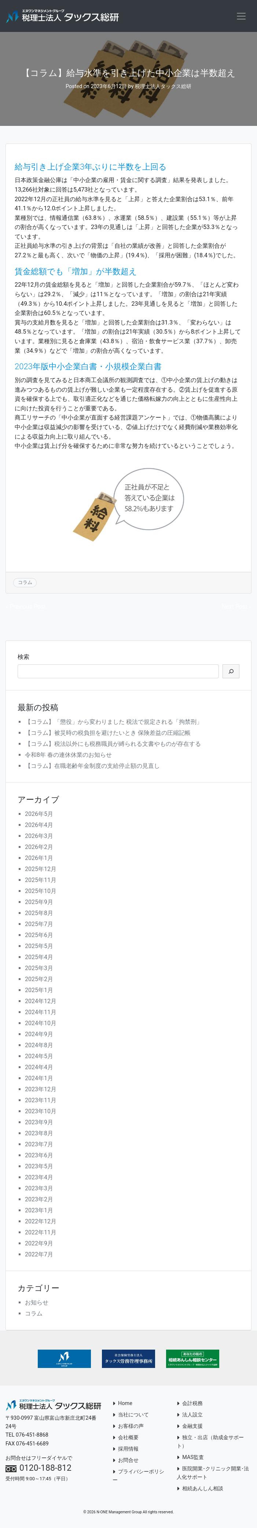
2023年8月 (39, 1134)
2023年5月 (39, 1167)
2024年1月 (39, 1079)
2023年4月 (39, 1178)
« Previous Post (25, 607)
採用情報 (126, 1450)
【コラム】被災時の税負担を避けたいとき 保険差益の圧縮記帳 (108, 733)
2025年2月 (39, 980)
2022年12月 (40, 1222)
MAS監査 (190, 1458)
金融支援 (190, 1427)
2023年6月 (39, 1156)
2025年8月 (39, 914)
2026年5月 (39, 815)
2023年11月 (40, 1101)
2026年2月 (39, 848)
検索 (23, 657)
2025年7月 (39, 925)
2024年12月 (40, 1002)
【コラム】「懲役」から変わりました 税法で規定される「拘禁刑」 (113, 722)
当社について (131, 1416)
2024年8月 (39, 1046)
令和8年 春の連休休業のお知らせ (68, 755)
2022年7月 (39, 1255)
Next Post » (237, 607)
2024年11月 (40, 1013)
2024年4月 (39, 1068)
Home (122, 1404)
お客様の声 (128, 1427)
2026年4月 (39, 826)
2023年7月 (39, 1145)
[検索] (231, 672)
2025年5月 (39, 947)
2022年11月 (40, 1233)
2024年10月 (40, 1024)
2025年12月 (40, 870)
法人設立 (190, 1416)
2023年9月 (39, 1123)
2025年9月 (39, 903)
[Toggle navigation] (241, 16)
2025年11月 (40, 881)
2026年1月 (39, 859)
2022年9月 (39, 1244)
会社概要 (126, 1439)
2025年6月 (39, 936)
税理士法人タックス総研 (163, 87)
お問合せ (126, 1461)
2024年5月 (39, 1057)
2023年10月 (40, 1112)
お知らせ (36, 1303)
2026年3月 (39, 837)
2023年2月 (39, 1200)
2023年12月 (40, 1090)
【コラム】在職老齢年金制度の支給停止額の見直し (92, 766)
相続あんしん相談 (200, 1490)
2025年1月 (39, 991)
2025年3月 (39, 969)
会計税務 (190, 1404)
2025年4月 (39, 958)
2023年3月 (39, 1189)
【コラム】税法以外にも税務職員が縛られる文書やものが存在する (113, 744)
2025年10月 (40, 892)
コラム (25, 583)
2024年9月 (39, 1035)
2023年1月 (39, 1211)
